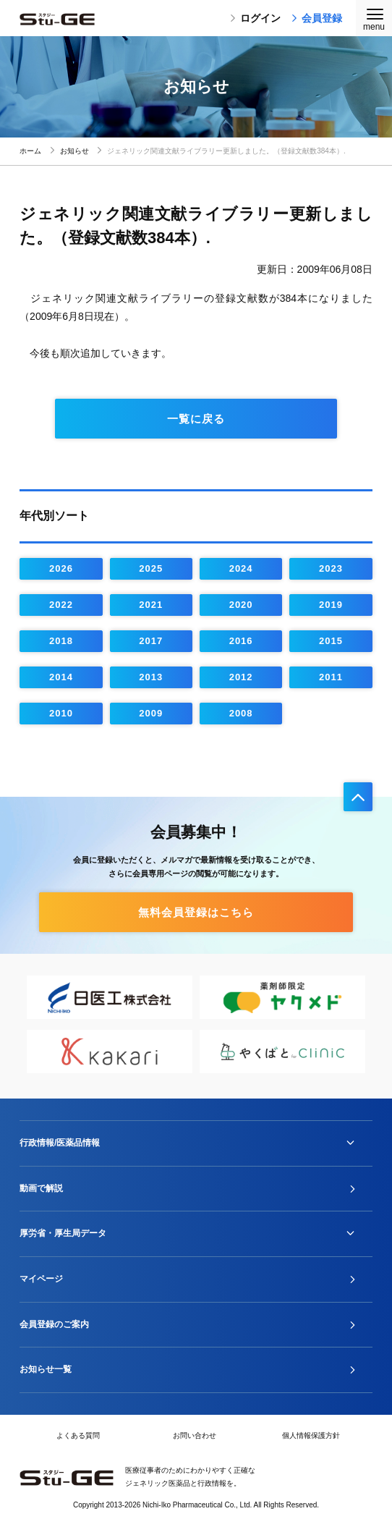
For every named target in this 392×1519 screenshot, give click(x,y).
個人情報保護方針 (311, 1435)
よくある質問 (78, 1435)
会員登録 (316, 18)
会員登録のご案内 (54, 1324)
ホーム (30, 151)
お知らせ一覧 (46, 1369)
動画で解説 (41, 1188)
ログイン (255, 18)
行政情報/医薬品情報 (60, 1143)
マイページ (41, 1279)
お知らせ (74, 151)
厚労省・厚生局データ (63, 1233)
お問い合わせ (194, 1435)
